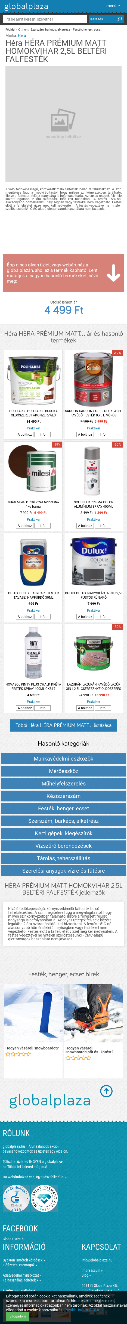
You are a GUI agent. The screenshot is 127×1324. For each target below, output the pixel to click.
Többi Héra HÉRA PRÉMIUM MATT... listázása (63, 725)
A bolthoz (25, 434)
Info (42, 434)
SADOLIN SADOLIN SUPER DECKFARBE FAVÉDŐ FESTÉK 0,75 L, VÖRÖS (93, 413)
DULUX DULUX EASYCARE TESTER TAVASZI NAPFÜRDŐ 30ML (33, 595)
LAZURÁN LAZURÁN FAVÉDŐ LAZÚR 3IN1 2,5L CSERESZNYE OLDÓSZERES (93, 687)
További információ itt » (83, 1310)
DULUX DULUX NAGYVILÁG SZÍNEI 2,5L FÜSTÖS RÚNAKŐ (93, 595)
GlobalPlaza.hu (14, 1239)
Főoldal (10, 29)
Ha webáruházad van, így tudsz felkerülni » (35, 1177)
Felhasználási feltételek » (22, 1280)
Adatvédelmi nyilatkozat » (22, 1275)
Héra (22, 35)
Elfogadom (18, 1316)
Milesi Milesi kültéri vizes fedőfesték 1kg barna (33, 504)
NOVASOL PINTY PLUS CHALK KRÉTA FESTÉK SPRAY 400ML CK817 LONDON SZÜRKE (33, 687)
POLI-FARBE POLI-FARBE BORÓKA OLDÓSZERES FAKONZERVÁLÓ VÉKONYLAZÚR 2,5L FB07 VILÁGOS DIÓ (33, 413)
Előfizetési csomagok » (20, 1265)
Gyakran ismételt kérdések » (24, 1260)
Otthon (22, 29)
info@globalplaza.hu (97, 1260)
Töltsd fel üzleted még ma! (27, 1167)
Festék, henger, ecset (87, 29)
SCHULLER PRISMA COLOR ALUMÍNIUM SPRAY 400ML (93, 504)
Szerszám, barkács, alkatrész (50, 29)
